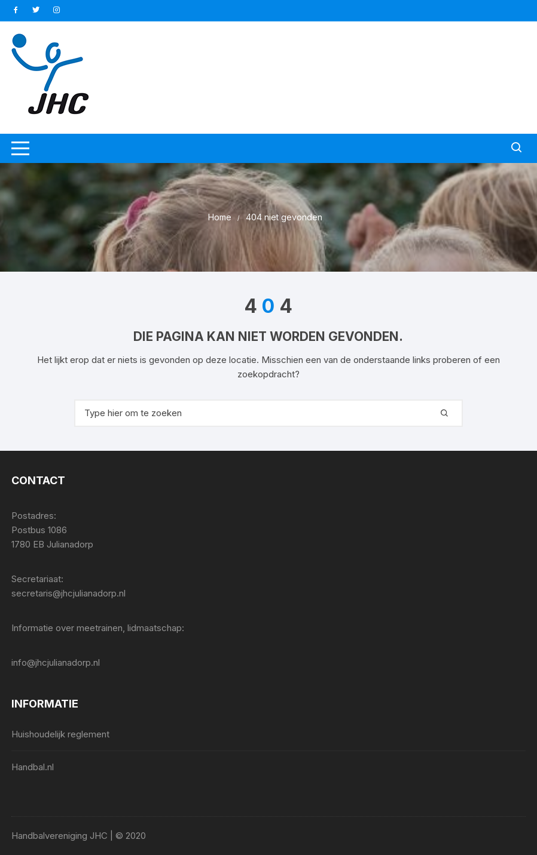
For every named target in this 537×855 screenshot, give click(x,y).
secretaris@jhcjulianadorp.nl (68, 593)
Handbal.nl (32, 767)
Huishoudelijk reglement (60, 734)
